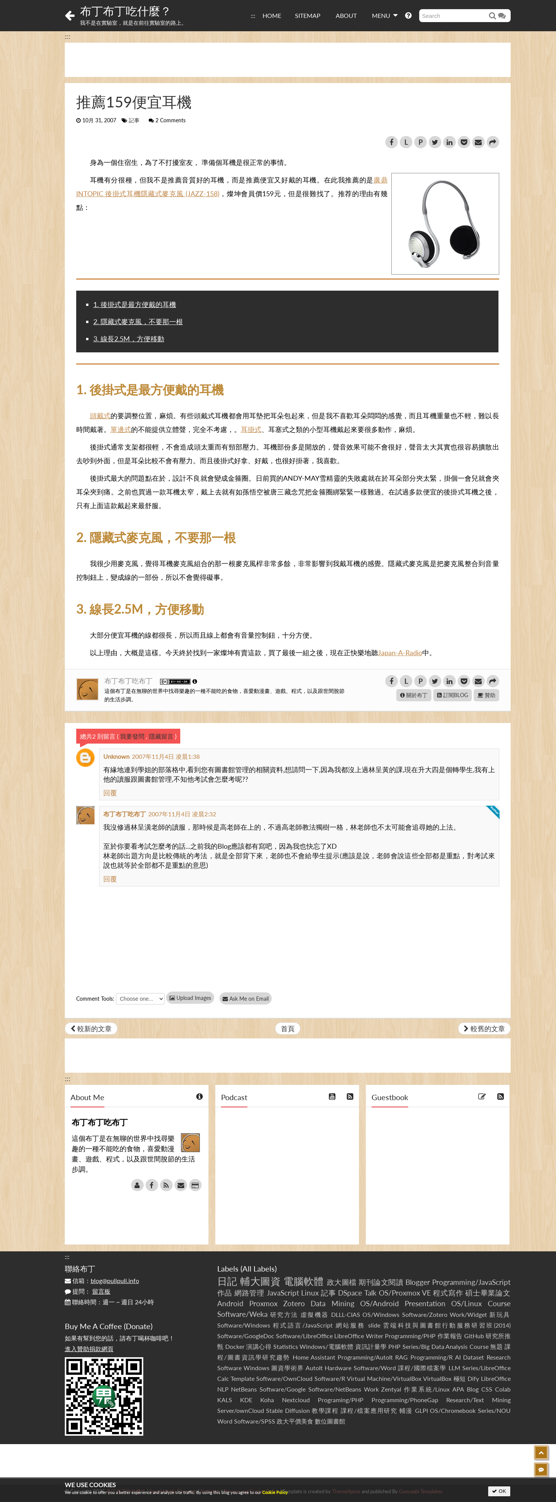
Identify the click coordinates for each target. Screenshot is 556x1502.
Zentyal (391, 1389)
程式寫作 (448, 1292)
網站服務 (350, 1325)
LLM (454, 1367)
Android (230, 1303)
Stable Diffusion (288, 1410)
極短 (459, 1378)
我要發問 (132, 736)
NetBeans (244, 1389)
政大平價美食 (295, 1421)
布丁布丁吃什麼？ (125, 11)
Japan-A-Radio (400, 652)
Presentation (425, 1303)
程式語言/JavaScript (303, 1325)
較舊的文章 (484, 1028)
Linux (310, 1292)
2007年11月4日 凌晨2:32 (182, 813)
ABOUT (346, 15)
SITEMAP (307, 15)
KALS (224, 1399)
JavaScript (283, 1292)
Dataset (473, 1357)
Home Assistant (314, 1357)
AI (458, 1357)
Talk (370, 1292)
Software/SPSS (254, 1421)
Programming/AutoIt (365, 1357)
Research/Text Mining (478, 1399)
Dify (473, 1378)
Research (499, 1357)
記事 (134, 120)
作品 (224, 1292)
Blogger (417, 1282)
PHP (394, 1346)
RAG (401, 1357)
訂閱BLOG (452, 695)
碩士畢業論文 (488, 1292)
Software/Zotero (424, 1314)
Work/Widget (468, 1314)
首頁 (288, 1028)
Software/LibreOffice (304, 1335)
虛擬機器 (315, 1314)
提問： (88, 1291)
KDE (246, 1399)
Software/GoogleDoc (245, 1335)
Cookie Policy (275, 1492)
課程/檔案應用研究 (369, 1410)
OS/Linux (466, 1303)
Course (499, 1303)
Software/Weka (242, 1314)
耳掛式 (251, 429)
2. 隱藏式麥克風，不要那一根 (138, 321)
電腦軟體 (304, 1281)
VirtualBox (437, 1378)
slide (374, 1325)
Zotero (294, 1303)
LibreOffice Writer (358, 1335)
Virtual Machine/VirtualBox (384, 1378)
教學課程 (325, 1410)
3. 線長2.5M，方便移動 (128, 338)
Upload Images (190, 998)
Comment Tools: (95, 998)
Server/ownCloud (240, 1410)
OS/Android (379, 1303)
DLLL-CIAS (345, 1314)
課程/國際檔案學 (422, 1367)
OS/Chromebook (453, 1410)
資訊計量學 (371, 1346)
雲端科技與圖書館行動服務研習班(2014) (447, 1325)
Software (229, 1367)
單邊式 (121, 429)
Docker (235, 1346)
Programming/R (431, 1357)
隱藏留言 (161, 736)
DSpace (350, 1292)
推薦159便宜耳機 (134, 101)
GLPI (421, 1410)
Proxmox (263, 1303)
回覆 (110, 793)
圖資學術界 (287, 1367)
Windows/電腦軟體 (327, 1346)
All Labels (258, 1268)
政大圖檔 (342, 1282)
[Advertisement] (288, 60)
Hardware (338, 1367)
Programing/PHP (341, 1399)
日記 (227, 1281)
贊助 (486, 695)
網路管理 (249, 1292)
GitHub (474, 1335)
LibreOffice (496, 1378)
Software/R (329, 1378)
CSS (486, 1389)
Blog (473, 1389)
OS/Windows (380, 1314)
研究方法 (284, 1314)
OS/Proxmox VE (405, 1292)
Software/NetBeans (334, 1389)
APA (458, 1389)
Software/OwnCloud (284, 1378)
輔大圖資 (260, 1281)
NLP (223, 1389)
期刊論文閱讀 (381, 1282)
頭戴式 (100, 415)
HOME (272, 15)
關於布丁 (414, 695)
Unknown (116, 756)
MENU (384, 15)
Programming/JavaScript (471, 1282)
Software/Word (375, 1367)
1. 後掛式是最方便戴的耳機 (134, 304)
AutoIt (314, 1367)
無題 (496, 1346)
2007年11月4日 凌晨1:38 (166, 756)
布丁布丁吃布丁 (129, 681)
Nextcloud (296, 1399)
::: (253, 15)
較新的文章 (91, 1028)
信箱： (102, 1280)
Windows (256, 1367)
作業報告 (450, 1335)
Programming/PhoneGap (405, 1399)
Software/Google (283, 1389)
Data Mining (332, 1303)
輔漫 (406, 1410)
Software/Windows (243, 1325)
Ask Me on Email (248, 998)
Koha (267, 1399)
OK (499, 1491)
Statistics (285, 1346)
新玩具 (499, 1314)
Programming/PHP (410, 1335)
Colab (503, 1389)
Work (371, 1389)
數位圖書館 (330, 1421)
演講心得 (258, 1346)
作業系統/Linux (427, 1389)
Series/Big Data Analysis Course (445, 1346)
